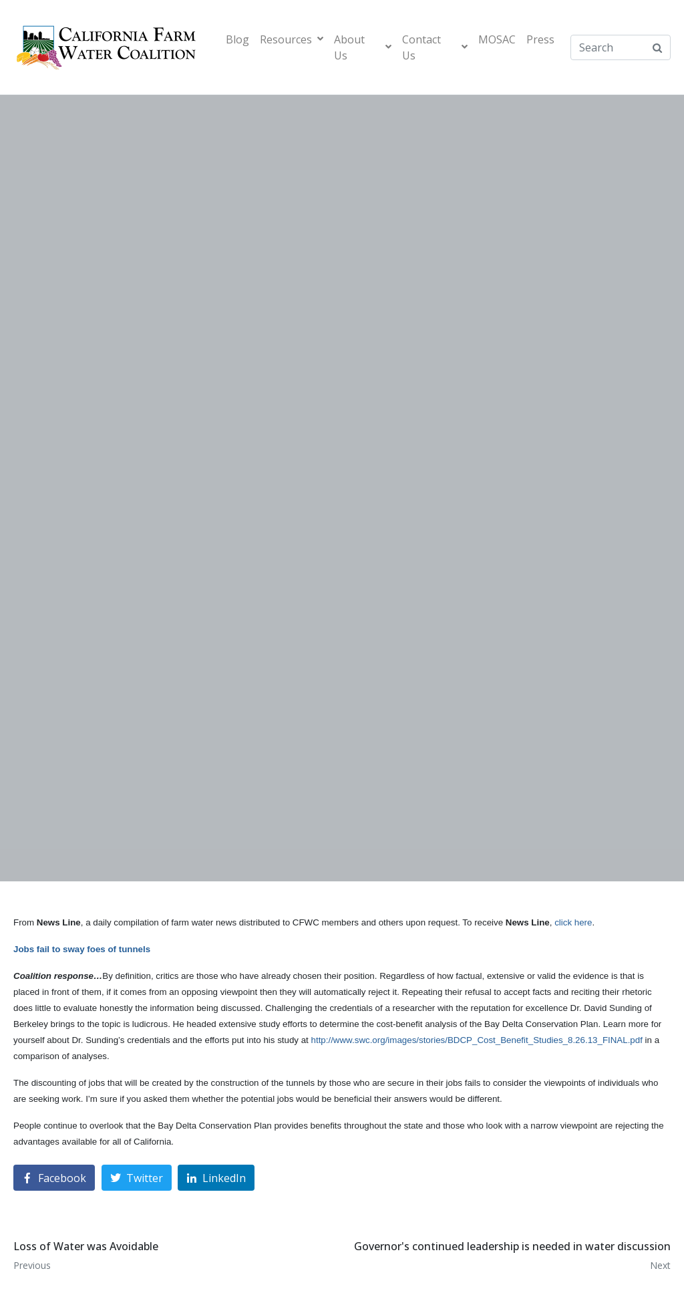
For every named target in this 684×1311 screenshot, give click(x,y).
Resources (291, 39)
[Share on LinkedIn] (216, 1178)
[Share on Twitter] (137, 1178)
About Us (362, 47)
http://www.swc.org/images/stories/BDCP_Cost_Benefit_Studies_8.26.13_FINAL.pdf (477, 1040)
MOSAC (497, 39)
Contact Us (435, 47)
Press (540, 39)
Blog (237, 39)
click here (573, 922)
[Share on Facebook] (54, 1178)
